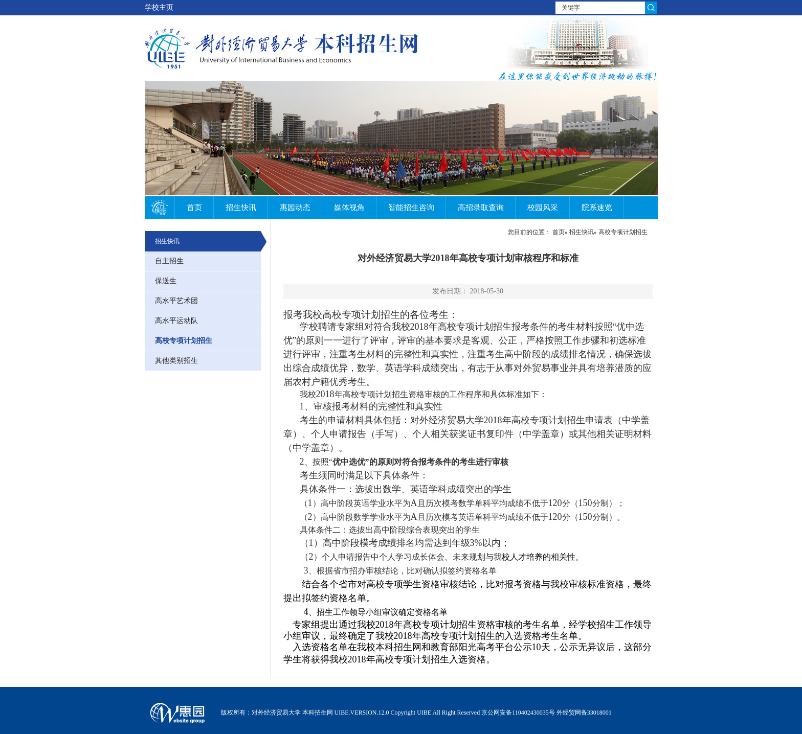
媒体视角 (349, 207)
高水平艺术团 (176, 301)
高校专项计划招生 (183, 341)
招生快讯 (241, 207)
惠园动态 (295, 207)
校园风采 (542, 207)
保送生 (165, 281)
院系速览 (597, 207)
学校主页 (159, 7)
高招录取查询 (481, 207)
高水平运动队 (176, 321)
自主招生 (169, 261)
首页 (194, 207)
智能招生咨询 (411, 207)
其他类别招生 (176, 360)
